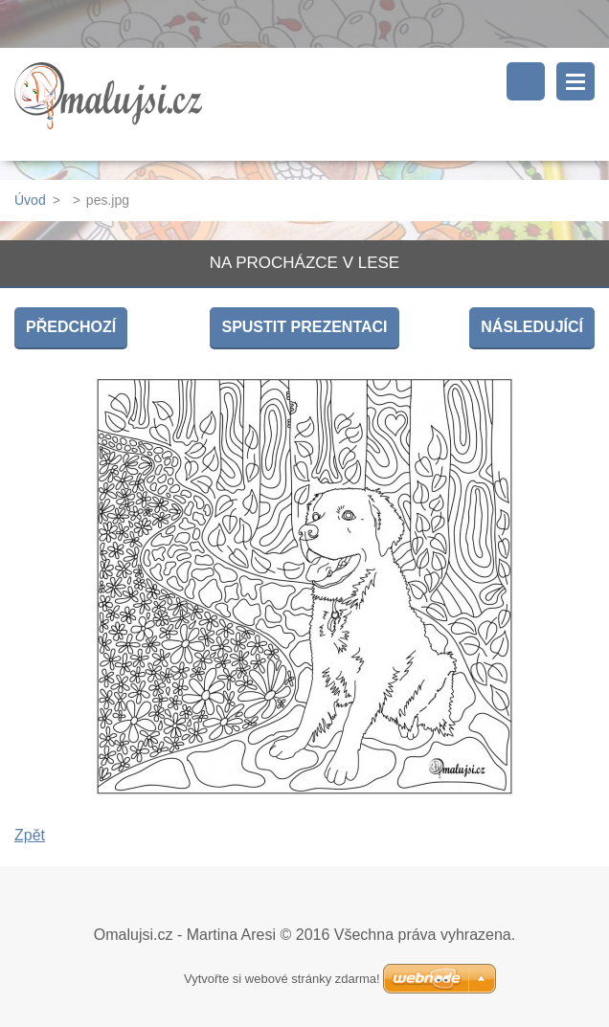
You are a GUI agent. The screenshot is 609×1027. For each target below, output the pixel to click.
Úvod (30, 200)
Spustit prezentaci (304, 327)
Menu (575, 81)
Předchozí (71, 327)
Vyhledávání (526, 81)
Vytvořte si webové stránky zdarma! (282, 978)
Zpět (29, 835)
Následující (532, 327)
